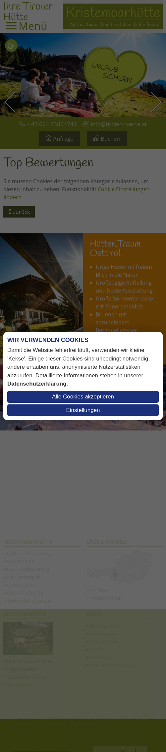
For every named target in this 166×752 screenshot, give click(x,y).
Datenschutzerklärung (37, 384)
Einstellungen (83, 410)
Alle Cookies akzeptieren (83, 396)
